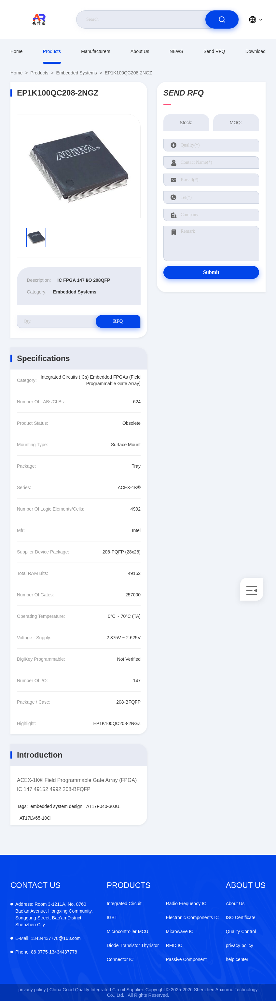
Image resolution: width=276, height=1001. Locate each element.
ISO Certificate (240, 917)
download (255, 51)
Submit (211, 272)
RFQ (117, 321)
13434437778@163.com (48, 938)
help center (237, 959)
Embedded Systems (76, 72)
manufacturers (95, 51)
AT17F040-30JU (102, 806)
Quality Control (241, 931)
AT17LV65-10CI (35, 818)
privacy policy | (33, 989)
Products (52, 51)
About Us (140, 51)
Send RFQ (214, 51)
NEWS (176, 51)
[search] (222, 19)
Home (16, 51)
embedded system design (56, 806)
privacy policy (239, 945)
